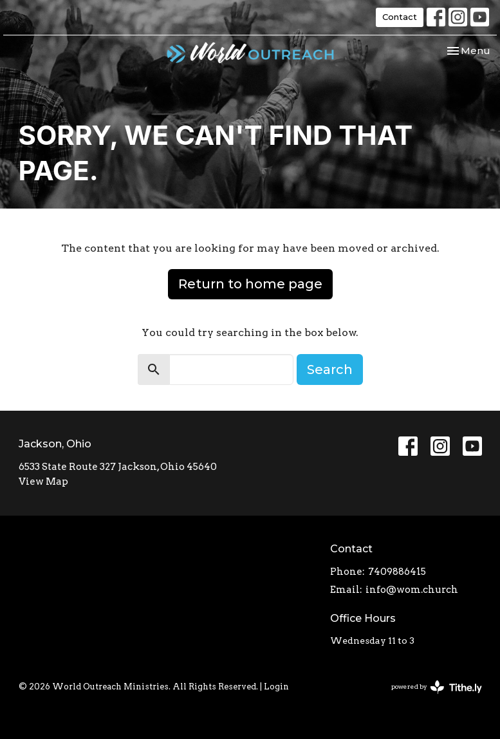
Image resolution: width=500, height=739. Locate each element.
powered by (436, 687)
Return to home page (250, 284)
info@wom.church (412, 589)
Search (330, 369)
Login (276, 686)
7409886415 (397, 571)
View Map (43, 481)
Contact (399, 17)
